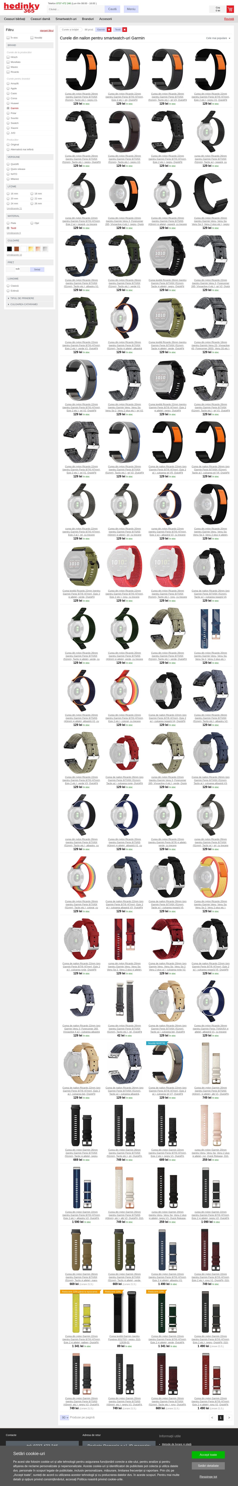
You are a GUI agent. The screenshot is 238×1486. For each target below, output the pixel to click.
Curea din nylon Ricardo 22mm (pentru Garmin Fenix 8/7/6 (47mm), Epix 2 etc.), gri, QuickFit (124, 96)
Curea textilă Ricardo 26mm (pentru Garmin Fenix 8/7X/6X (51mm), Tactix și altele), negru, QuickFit (168, 283)
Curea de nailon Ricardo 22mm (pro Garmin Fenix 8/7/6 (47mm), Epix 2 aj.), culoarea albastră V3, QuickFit (124, 904)
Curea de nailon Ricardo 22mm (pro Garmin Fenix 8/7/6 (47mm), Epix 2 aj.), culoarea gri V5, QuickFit (168, 469)
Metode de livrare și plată (176, 1444)
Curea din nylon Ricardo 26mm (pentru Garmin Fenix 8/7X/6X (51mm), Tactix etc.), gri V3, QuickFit (167, 96)
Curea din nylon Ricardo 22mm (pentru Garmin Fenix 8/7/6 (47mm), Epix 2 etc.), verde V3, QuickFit (81, 780)
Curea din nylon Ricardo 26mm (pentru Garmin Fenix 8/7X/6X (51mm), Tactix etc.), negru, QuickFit (81, 158)
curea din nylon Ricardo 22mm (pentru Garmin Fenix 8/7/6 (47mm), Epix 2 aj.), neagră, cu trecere (81, 221)
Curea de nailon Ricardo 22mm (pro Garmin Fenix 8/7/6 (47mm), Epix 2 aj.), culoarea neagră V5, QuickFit (211, 966)
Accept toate (208, 1454)
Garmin (13, 108)
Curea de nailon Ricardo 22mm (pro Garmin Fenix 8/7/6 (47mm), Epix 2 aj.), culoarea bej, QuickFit (81, 1090)
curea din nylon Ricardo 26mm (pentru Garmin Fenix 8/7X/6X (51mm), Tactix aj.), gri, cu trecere (210, 842)
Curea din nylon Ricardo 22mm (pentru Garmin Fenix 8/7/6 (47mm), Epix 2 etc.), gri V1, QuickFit (81, 469)
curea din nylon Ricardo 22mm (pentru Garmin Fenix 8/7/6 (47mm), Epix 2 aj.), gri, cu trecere (81, 531)
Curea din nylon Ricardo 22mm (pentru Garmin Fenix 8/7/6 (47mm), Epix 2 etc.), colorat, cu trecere (124, 718)
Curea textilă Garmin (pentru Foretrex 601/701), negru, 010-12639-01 (124, 1339)
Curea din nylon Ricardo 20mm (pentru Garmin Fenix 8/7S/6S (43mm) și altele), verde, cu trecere (124, 655)
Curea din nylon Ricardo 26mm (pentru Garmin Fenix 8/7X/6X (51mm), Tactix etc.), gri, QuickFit (124, 1028)
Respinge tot (208, 1476)
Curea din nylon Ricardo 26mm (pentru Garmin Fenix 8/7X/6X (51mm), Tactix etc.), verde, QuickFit (167, 655)
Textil (11, 228)
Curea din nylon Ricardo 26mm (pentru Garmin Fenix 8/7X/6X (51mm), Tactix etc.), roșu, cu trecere (167, 593)
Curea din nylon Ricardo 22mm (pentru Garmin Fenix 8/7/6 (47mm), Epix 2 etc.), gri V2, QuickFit (81, 407)
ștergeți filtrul (46, 30)
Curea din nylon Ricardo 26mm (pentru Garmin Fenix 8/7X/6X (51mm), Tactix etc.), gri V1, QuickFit (210, 407)
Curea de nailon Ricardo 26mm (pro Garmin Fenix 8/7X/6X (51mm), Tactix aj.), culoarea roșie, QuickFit (124, 780)
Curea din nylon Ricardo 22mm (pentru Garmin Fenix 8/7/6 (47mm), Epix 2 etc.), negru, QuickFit (168, 158)
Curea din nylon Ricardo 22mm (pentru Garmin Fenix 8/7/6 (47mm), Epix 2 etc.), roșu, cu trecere (124, 593)
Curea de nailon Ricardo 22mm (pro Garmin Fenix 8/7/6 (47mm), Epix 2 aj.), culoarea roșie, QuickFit (81, 966)
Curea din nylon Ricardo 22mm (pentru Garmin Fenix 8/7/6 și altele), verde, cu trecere (167, 842)
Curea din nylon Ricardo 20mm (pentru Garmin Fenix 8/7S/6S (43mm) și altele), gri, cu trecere (124, 531)
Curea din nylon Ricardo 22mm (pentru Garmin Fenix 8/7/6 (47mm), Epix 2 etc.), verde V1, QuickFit (81, 345)
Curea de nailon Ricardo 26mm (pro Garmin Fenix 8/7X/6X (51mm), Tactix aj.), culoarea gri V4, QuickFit (211, 469)
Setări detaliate (208, 1465)
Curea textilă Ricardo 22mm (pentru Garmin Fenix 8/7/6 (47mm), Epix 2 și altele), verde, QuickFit (81, 593)
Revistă (229, 19)
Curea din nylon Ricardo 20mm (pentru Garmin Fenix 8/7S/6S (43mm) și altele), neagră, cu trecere (167, 221)
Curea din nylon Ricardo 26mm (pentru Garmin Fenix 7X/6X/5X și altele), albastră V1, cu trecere (210, 1028)
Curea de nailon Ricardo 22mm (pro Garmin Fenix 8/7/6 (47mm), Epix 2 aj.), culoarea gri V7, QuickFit (168, 1090)
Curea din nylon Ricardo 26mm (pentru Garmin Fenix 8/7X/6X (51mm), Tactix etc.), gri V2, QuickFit (124, 469)
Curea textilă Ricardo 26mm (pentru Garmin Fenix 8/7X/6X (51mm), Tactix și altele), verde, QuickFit (168, 345)
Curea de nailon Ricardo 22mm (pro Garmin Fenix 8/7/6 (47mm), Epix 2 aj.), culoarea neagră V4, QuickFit (168, 718)
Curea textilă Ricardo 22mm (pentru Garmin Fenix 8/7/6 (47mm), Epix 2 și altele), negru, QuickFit (168, 407)
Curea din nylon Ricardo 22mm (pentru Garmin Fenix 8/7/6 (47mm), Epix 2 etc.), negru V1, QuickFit (211, 96)
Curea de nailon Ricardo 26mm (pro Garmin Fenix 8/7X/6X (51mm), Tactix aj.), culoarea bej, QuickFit (168, 1028)
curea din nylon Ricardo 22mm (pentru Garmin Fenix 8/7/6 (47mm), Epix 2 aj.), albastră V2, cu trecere (168, 531)
